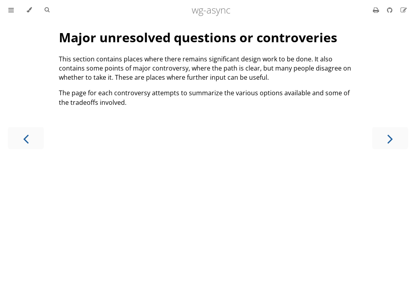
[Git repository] (390, 10)
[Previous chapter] (26, 138)
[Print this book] (377, 10)
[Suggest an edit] (403, 10)
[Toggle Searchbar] (47, 10)
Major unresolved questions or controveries (198, 37)
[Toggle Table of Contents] (11, 10)
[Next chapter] (390, 138)
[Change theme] (29, 10)
